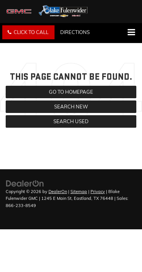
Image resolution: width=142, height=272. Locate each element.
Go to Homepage (71, 92)
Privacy (98, 191)
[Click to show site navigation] (131, 33)
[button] (28, 32)
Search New (71, 107)
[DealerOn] (25, 183)
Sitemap (78, 191)
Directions (75, 32)
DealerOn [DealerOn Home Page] (57, 191)
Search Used (71, 121)
